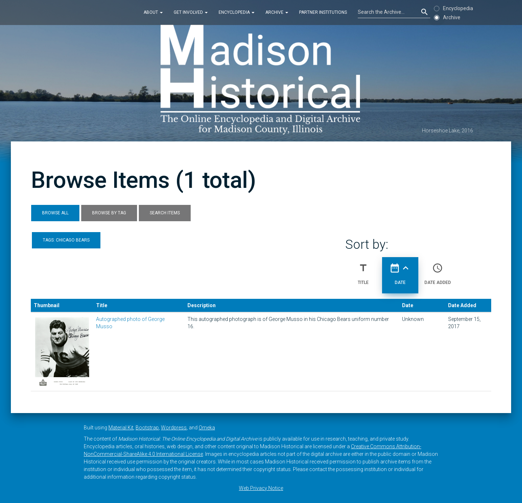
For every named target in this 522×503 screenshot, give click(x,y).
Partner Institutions (323, 12)
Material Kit (120, 427)
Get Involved (191, 12)
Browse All (55, 212)
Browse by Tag (109, 212)
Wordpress (174, 427)
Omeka (207, 427)
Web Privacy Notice (261, 488)
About (153, 12)
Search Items (165, 212)
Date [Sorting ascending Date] (400, 271)
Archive (276, 12)
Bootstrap (147, 427)
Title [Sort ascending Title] (363, 271)
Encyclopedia (236, 12)
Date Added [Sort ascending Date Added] (437, 271)
